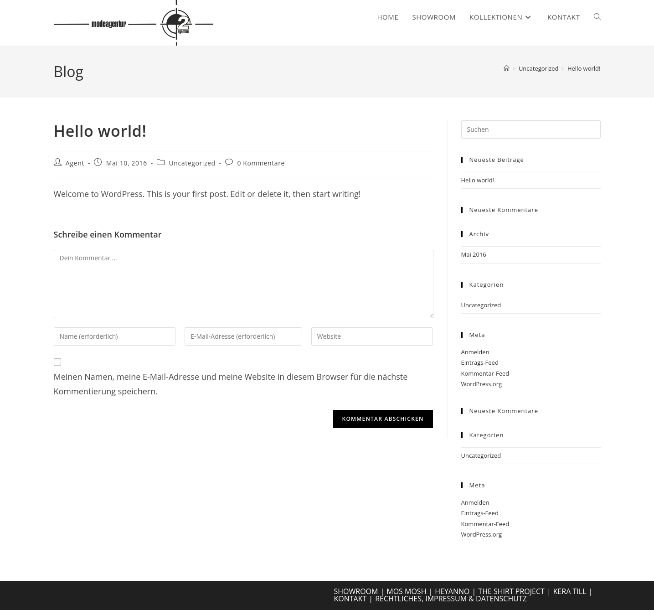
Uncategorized (192, 163)
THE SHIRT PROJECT (511, 591)
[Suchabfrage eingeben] (531, 129)
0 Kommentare (261, 163)
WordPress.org (481, 384)
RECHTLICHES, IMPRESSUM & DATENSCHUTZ (451, 599)
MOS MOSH (406, 591)
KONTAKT (350, 599)
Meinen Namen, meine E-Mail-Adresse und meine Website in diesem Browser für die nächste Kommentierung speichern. (231, 384)
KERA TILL (570, 591)
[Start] (507, 68)
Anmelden (475, 352)
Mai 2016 (473, 254)
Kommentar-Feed (485, 373)
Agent (75, 163)
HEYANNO (452, 591)
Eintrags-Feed (480, 362)
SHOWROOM (356, 591)
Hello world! (584, 68)
